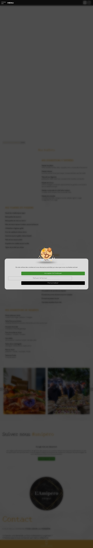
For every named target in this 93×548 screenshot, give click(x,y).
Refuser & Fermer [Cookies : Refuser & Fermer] (40, 278)
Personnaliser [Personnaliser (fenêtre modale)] (53, 283)
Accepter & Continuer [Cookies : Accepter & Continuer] (53, 273)
